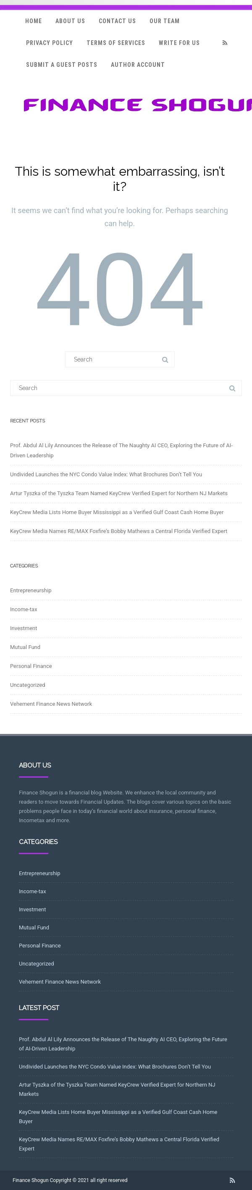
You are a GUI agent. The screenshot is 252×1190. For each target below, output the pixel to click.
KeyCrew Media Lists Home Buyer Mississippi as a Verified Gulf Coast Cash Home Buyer (116, 512)
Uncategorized (27, 685)
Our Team (165, 21)
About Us (70, 21)
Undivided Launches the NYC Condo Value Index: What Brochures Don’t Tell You (106, 474)
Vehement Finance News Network (51, 704)
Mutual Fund (25, 647)
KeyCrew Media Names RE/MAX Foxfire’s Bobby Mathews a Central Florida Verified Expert (118, 531)
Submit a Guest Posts (61, 64)
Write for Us (179, 43)
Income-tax (23, 609)
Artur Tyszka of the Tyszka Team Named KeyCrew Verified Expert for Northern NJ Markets (119, 493)
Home (33, 21)
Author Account (138, 64)
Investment (23, 628)
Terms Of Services (116, 43)
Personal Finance (31, 666)
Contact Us (117, 21)
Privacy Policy (49, 43)
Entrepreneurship (30, 590)
